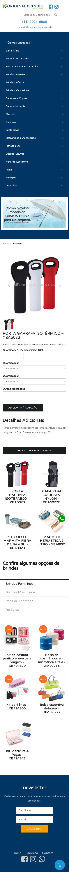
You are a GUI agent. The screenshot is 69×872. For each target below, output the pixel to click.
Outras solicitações (14, 388)
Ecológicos (12, 130)
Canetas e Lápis (15, 106)
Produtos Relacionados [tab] (34, 450)
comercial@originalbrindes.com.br (34, 27)
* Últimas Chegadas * (19, 42)
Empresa (31, 853)
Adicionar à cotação (22, 407)
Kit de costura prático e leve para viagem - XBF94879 (17, 660)
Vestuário (11, 185)
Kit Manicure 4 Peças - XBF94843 (17, 754)
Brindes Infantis (15, 82)
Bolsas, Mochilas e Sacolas (22, 66)
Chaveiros (11, 114)
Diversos (11, 122)
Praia (9, 169)
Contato (48, 853)
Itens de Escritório (17, 161)
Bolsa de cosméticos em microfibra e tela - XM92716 (51, 660)
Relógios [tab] (12, 610)
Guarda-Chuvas (15, 153)
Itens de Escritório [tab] (19, 601)
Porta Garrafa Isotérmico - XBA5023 (17, 496)
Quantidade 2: (11, 363)
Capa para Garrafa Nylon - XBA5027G (51, 496)
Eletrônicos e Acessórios (21, 137)
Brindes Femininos (17, 74)
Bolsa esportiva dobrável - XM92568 (52, 708)
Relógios (11, 177)
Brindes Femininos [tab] (19, 584)
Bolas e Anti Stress (17, 58)
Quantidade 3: (11, 376)
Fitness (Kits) (14, 145)
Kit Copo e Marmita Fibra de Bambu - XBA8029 (17, 542)
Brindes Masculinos (17, 90)
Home (6, 243)
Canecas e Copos (16, 98)
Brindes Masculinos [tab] (21, 592)
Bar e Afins (12, 50)
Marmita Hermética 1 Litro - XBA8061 (51, 540)
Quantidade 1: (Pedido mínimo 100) (23, 350)
